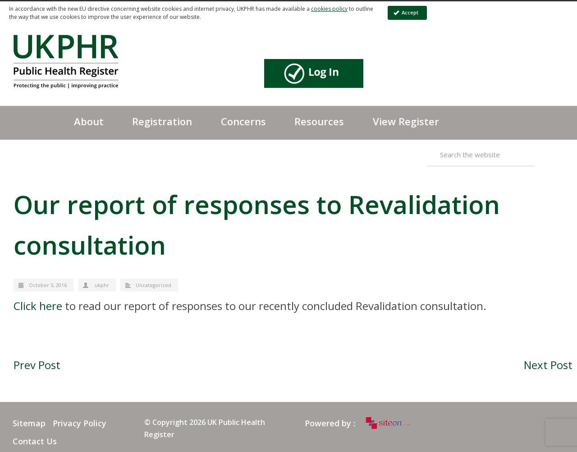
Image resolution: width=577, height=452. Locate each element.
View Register (406, 121)
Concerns (243, 121)
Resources (319, 121)
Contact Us (35, 441)
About (89, 121)
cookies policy (329, 9)
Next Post (548, 364)
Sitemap (29, 423)
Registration (162, 121)
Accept (405, 12)
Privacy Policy (79, 423)
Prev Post (37, 364)
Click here (38, 305)
